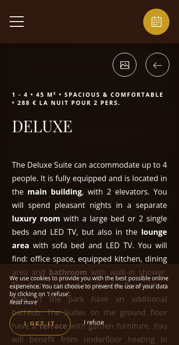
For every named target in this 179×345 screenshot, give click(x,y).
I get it (40, 323)
